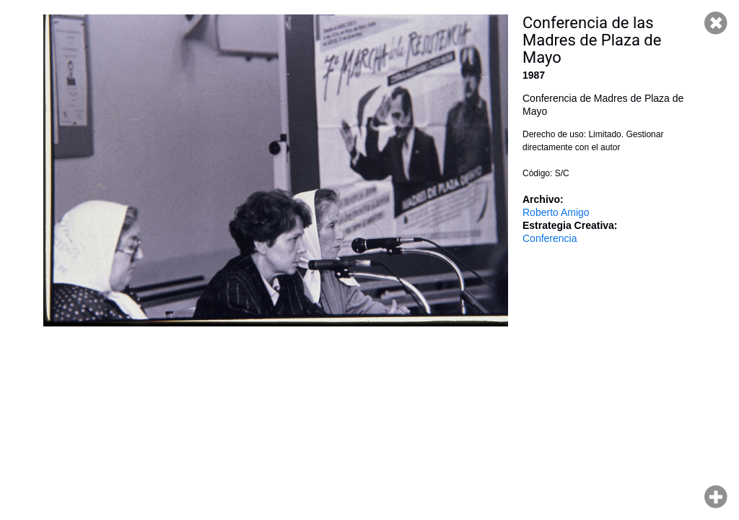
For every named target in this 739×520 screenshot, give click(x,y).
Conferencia (549, 238)
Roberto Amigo (556, 212)
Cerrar (716, 23)
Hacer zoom (716, 497)
